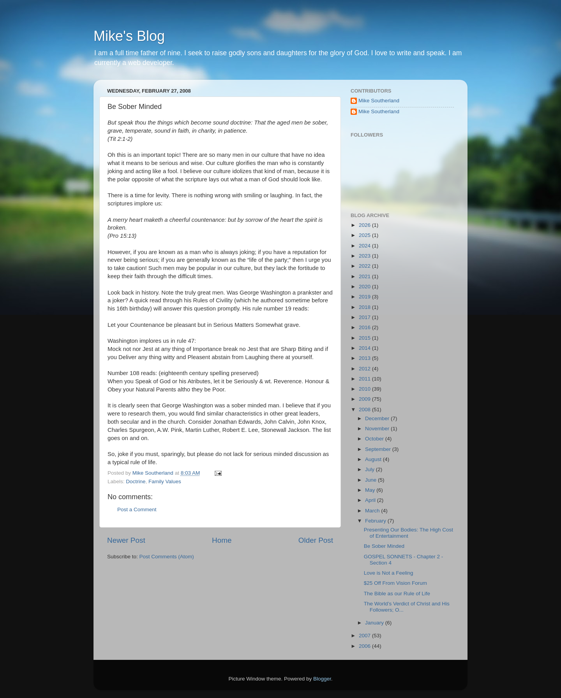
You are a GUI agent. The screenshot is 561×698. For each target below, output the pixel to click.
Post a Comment (137, 509)
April (371, 500)
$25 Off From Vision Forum (395, 583)
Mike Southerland (378, 100)
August (374, 459)
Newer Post (126, 540)
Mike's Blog (129, 36)
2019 (365, 297)
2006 (365, 646)
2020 (365, 286)
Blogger (322, 679)
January (375, 623)
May (370, 490)
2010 (365, 389)
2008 (365, 409)
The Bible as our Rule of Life (397, 593)
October (375, 439)
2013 (365, 358)
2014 (365, 348)
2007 (365, 635)
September (378, 449)
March (373, 511)
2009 (365, 399)
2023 (365, 256)
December (378, 418)
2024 (365, 246)
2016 (365, 327)
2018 (365, 307)
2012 (365, 369)
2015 (365, 338)
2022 (365, 266)
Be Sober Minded (384, 546)
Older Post (315, 540)
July (370, 469)
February (376, 521)
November (378, 428)
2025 (365, 235)
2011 (365, 379)
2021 (365, 276)
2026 (365, 225)
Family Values (164, 481)
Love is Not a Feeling (388, 573)
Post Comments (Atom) (166, 556)
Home (221, 540)
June (371, 480)
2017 (365, 317)
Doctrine (135, 481)
